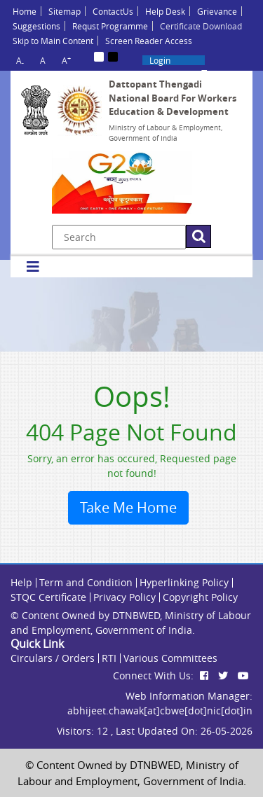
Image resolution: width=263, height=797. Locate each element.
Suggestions (36, 26)
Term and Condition (86, 582)
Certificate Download (201, 26)
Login (159, 60)
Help (21, 582)
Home (24, 11)
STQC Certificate (48, 597)
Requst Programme (110, 26)
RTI (109, 658)
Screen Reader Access (148, 40)
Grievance (217, 11)
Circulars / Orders (53, 658)
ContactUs (113, 11)
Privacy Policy (124, 597)
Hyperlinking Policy (184, 582)
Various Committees (170, 658)
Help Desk (165, 11)
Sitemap (64, 11)
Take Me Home (128, 507)
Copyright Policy (200, 597)
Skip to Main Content (53, 40)
